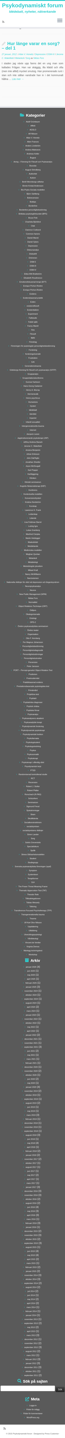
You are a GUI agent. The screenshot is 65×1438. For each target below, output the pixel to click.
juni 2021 (31, 1051)
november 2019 (31, 1091)
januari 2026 (31, 967)
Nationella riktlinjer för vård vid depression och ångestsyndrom (33, 582)
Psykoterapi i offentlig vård (33, 762)
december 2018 (31, 1123)
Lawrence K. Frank (33, 510)
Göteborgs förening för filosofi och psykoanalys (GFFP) (33, 370)
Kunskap (33, 506)
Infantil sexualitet (33, 422)
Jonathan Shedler (32, 462)
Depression (40, 54)
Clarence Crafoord (33, 230)
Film (33, 330)
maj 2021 (31, 1055)
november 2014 (31, 1275)
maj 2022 (31, 1027)
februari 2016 (31, 1223)
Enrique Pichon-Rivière (33, 290)
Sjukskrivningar (33, 810)
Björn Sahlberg (33, 194)
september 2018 (31, 1131)
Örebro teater (32, 630)
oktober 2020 (31, 1075)
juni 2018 (31, 1139)
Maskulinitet (33, 542)
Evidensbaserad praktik (33, 298)
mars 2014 (31, 1307)
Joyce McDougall (33, 466)
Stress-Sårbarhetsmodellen (32, 854)
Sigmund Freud (32, 806)
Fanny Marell (32, 326)
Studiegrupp (33, 862)
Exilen (33, 302)
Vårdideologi (33, 938)
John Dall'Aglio (33, 458)
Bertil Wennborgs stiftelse (33, 182)
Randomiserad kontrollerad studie (33, 774)
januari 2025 (31, 987)
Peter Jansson (33, 666)
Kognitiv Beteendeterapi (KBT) (33, 486)
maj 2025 (31, 975)
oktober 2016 (31, 1199)
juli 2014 (31, 1291)
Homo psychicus (33, 398)
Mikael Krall (33, 570)
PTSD (32, 770)
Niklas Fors (38, 58)
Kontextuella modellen (33, 494)
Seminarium (33, 802)
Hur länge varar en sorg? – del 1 (31, 45)
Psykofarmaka (33, 738)
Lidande (32, 518)
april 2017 (31, 1179)
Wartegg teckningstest (33, 950)
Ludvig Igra (33, 526)
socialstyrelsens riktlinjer (33, 830)
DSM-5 (33, 262)
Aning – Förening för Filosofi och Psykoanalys (33, 162)
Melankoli (20, 58)
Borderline (33, 206)
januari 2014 (31, 1315)
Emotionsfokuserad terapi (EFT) (32, 282)
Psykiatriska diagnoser (32, 702)
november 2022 (31, 1019)
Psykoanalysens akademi (33, 718)
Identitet (32, 414)
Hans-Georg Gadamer (32, 386)
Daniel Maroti (32, 238)
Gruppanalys (33, 374)
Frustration (33, 358)
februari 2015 (31, 1267)
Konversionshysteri (33, 498)
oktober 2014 (31, 1279)
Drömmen (33, 258)
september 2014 (31, 1283)
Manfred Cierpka (33, 534)
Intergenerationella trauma (33, 426)
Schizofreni (33, 798)
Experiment (33, 314)
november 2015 (31, 1235)
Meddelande (33, 546)
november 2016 (31, 1195)
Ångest (33, 158)
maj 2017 (31, 1175)
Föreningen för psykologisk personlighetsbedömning (33, 346)
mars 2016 (31, 1219)
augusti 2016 (31, 1203)
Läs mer (18, 79)
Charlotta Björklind (33, 222)
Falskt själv (33, 322)
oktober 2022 (31, 1023)
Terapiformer (33, 878)
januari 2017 (31, 1187)
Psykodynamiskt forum (32, 5)
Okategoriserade (33, 614)
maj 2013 (31, 1327)
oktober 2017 (31, 1163)
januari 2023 (31, 1015)
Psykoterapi (33, 758)
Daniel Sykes (32, 242)
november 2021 (31, 1043)
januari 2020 (31, 1087)
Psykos (33, 750)
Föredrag (33, 342)
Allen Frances (33, 142)
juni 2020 (31, 1079)
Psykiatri (33, 698)
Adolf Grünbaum (33, 122)
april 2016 (31, 1215)
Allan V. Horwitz (26, 54)
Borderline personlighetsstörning (33, 210)
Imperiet (32, 418)
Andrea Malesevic (32, 150)
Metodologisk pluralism (33, 566)
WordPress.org (33, 1417)
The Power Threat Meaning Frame (32, 886)
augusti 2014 (31, 1287)
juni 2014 (31, 1295)
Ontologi (32, 618)
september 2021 (31, 1047)
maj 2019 (31, 1111)
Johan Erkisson (32, 454)
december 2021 (31, 1039)
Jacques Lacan (33, 434)
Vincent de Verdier (33, 942)
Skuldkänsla (33, 818)
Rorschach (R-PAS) (33, 794)
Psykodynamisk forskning (33, 726)
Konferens (33, 490)
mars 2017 (31, 1183)
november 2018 (31, 1127)
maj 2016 (31, 1211)
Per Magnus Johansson (33, 642)
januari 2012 (31, 1363)
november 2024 (31, 991)
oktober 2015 (31, 1239)
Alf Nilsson (32, 134)
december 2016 (31, 1191)
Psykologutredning (33, 746)
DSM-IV (51, 54)
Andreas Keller (33, 154)
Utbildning (33, 930)
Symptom (33, 870)
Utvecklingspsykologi (33, 934)
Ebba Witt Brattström (33, 274)
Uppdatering (33, 926)
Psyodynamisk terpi (33, 766)
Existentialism (33, 310)
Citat (33, 226)
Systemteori (33, 874)
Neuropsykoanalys (33, 586)
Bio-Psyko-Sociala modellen (33, 190)
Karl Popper (33, 470)
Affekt (33, 126)
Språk (32, 850)
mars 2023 (31, 1011)
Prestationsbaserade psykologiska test (33, 686)
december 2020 (31, 1067)
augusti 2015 (31, 1247)
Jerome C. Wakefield (33, 446)
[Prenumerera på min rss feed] (3, 21)
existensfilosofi (33, 306)
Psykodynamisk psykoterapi (33, 730)
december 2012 (31, 1339)
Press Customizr (52, 1434)
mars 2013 (31, 1335)
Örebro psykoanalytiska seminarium (33, 626)
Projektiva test (33, 694)
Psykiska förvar (33, 710)
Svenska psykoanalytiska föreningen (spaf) (33, 866)
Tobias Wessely (33, 902)
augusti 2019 (31, 1103)
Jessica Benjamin (32, 450)
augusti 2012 (31, 1351)
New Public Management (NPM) (32, 594)
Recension (32, 782)
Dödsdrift (33, 254)
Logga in (33, 1405)
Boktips (33, 202)
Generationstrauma (33, 366)
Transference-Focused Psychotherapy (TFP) (33, 910)
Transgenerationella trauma (33, 914)
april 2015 (31, 1259)
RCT (33, 778)
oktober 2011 (31, 1371)
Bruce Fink (33, 218)
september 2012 (31, 1347)
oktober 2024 (31, 995)
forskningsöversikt (33, 354)
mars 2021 (31, 1059)
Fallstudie (33, 318)
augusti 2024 (31, 1003)
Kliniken (33, 478)
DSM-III (33, 266)
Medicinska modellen (33, 550)
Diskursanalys (33, 250)
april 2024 (31, 1007)
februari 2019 (31, 1119)
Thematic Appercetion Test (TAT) (33, 890)
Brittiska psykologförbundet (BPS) (33, 214)
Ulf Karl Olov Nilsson (33, 922)
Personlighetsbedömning (32, 646)
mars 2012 (31, 1355)
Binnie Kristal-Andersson (33, 186)
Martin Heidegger (33, 538)
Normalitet (33, 602)
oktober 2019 (31, 1095)
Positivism (33, 674)
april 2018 (31, 1147)
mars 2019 (31, 1115)
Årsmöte (32, 166)
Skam (33, 814)
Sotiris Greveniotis (33, 842)
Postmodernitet (33, 678)
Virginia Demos (33, 946)
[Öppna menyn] (59, 20)
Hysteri (33, 406)
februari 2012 (31, 1359)
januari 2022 (31, 1035)
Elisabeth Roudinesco (33, 278)
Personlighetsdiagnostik (33, 650)
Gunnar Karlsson (33, 382)
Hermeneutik (33, 394)
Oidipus (33, 610)
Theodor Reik (33, 894)
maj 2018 (31, 1143)
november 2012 (31, 1343)
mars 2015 (31, 1263)
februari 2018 (31, 1151)
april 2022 (31, 1031)
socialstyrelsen (33, 826)
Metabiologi (33, 562)
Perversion (33, 662)
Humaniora (33, 402)
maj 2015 (31, 1255)
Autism (33, 178)
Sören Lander (33, 834)
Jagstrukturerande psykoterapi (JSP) (33, 438)
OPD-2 (33, 622)
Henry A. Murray (33, 390)
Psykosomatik (33, 754)
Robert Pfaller (33, 790)
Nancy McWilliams (33, 574)
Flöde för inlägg (33, 1409)
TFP (33, 882)
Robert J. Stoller (33, 786)
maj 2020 (31, 1083)
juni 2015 (31, 1251)
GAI (32, 362)
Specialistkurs (33, 846)
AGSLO (33, 130)
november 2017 (31, 1159)
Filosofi (33, 334)
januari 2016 (31, 1227)
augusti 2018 (31, 1135)
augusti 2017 (31, 1167)
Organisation (33, 634)
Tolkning (32, 906)
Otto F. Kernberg (33, 638)
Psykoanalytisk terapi (33, 722)
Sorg (28, 58)
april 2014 (31, 1303)
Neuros (33, 590)
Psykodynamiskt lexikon (33, 734)
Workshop (33, 955)
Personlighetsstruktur (33, 658)
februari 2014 (31, 1311)
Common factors (33, 234)
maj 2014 (31, 1299)
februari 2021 (31, 1063)
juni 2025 (31, 971)
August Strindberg (33, 170)
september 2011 (31, 1375)
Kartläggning (33, 474)
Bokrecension (33, 198)
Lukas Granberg (33, 530)
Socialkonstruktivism (33, 822)
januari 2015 (31, 1271)
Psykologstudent (33, 742)
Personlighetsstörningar (33, 654)
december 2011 (31, 1367)
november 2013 (31, 1319)
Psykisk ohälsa (33, 706)
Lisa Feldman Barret (32, 522)
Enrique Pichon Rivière (33, 286)
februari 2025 (31, 983)
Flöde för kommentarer (32, 1413)
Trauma (33, 918)
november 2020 (31, 1071)
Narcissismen (33, 578)
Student (33, 858)
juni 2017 (31, 1171)
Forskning (33, 350)
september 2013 (31, 1323)
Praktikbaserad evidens (33, 682)
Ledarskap (32, 514)
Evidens (32, 294)
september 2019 (31, 1099)
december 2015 (31, 1231)
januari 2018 (31, 1155)
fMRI (33, 338)
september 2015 (31, 1243)
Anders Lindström (32, 146)
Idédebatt (33, 410)
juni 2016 (31, 1207)
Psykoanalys (33, 714)
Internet (33, 430)
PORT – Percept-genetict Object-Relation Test (33, 670)
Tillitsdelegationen (33, 898)
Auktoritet (33, 174)
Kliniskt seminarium (33, 482)
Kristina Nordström (33, 502)
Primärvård (33, 690)
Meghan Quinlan (33, 554)
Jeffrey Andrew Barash (32, 442)
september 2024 (31, 999)
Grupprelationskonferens (33, 378)
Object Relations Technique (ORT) (32, 606)
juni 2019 (31, 1107)
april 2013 (31, 1331)
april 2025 (31, 979)
